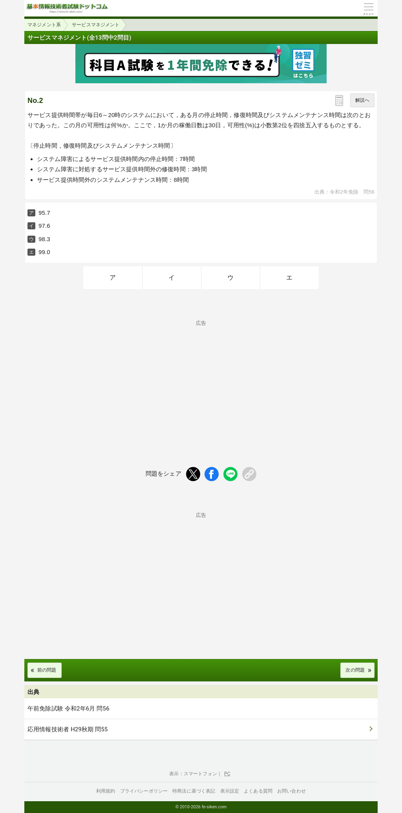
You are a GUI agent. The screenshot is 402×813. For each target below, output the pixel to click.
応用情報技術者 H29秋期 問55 (67, 729)
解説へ (362, 100)
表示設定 (229, 791)
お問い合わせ (291, 791)
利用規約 (105, 791)
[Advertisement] (201, 381)
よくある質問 (258, 791)
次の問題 (355, 670)
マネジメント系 (44, 24)
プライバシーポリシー (144, 791)
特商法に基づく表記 (193, 791)
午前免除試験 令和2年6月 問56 (68, 708)
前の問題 (47, 670)
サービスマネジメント (96, 24)
